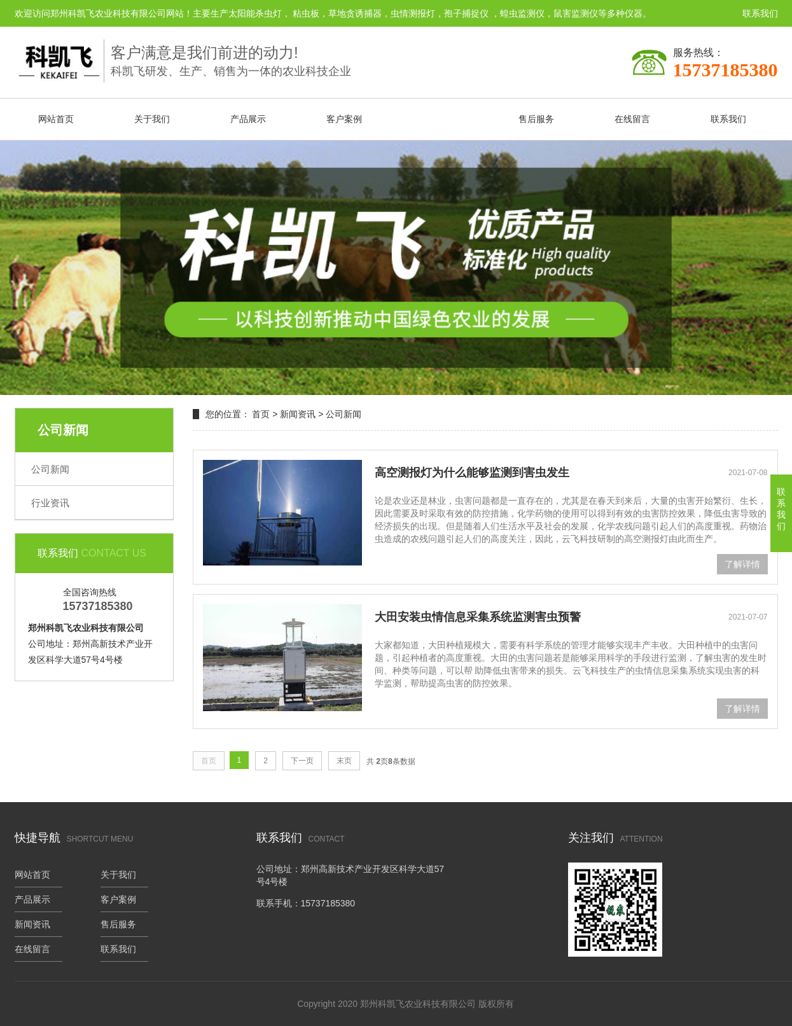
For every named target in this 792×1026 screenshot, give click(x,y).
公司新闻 (50, 469)
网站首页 (56, 119)
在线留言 (632, 119)
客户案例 (344, 119)
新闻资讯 (440, 119)
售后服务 (536, 119)
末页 (344, 760)
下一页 (302, 760)
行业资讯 (50, 502)
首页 (261, 414)
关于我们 (152, 119)
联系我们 (760, 13)
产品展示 (248, 119)
